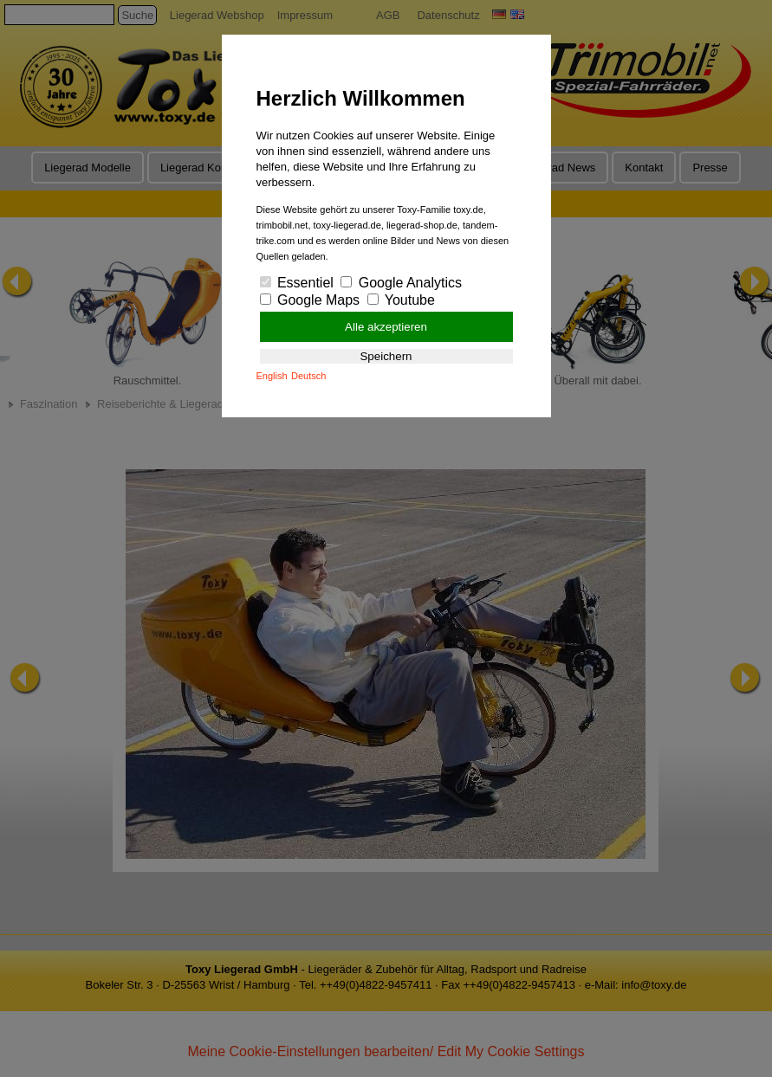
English (272, 376)
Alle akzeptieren (386, 326)
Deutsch (308, 376)
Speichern (386, 356)
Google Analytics (401, 282)
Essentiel (297, 282)
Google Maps (310, 300)
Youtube (401, 300)
